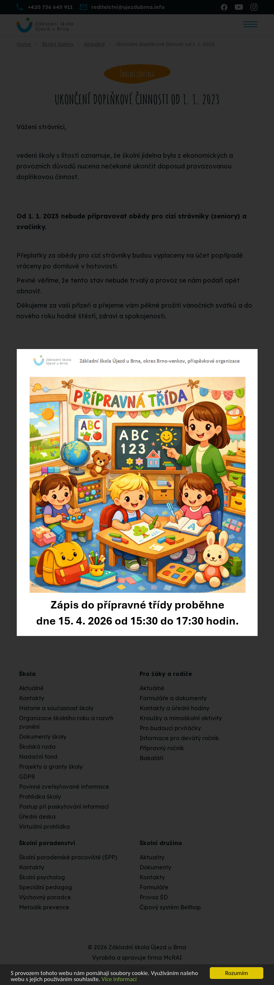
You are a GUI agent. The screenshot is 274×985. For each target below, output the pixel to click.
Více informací (119, 979)
